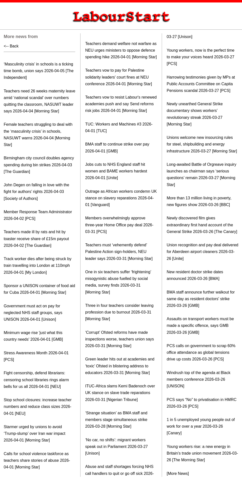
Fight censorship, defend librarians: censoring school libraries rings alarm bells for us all (36, 379)
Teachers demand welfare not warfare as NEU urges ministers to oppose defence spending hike (121, 50)
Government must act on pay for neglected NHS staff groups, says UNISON (33, 312)
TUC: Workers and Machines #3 (113, 124)
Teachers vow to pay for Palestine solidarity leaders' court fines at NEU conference (117, 77)
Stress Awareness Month (25, 353)
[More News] (178, 473)
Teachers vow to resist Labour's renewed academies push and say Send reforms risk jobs (121, 104)
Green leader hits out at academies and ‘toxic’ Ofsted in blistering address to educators (119, 366)
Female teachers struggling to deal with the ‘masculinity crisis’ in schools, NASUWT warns (38, 131)
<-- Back (11, 46)
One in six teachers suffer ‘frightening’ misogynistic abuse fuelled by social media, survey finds (118, 278)
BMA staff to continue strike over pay (117, 144)
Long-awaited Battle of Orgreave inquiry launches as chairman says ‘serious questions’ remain (201, 171)
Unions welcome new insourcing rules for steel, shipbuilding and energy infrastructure (200, 144)
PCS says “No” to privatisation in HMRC (202, 400)
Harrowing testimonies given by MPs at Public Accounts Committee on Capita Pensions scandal (201, 84)
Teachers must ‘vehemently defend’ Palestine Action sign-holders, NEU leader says (116, 251)
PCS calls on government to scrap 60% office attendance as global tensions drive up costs (201, 352)
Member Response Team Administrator (38, 212)
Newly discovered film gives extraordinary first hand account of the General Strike (200, 224)
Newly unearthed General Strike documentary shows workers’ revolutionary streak (195, 110)
